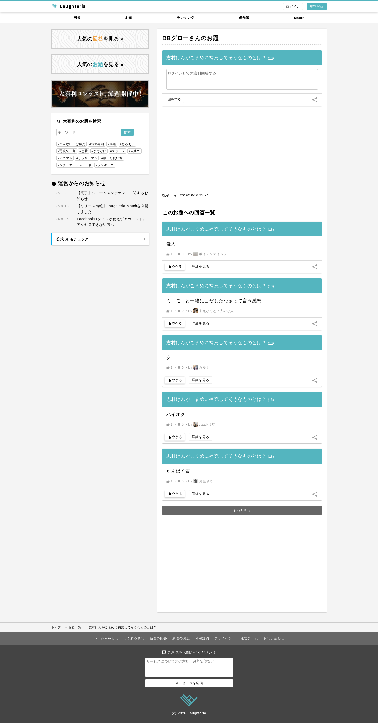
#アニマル (65, 158)
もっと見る (242, 510)
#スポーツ (117, 151)
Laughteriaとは (106, 638)
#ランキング (105, 165)
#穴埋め (134, 151)
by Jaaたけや (201, 424)
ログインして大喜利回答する (192, 73)
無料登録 (317, 6)
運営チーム (249, 638)
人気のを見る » (100, 39)
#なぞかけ (99, 151)
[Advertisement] (242, 152)
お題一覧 (74, 627)
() (271, 58)
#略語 (112, 144)
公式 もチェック (72, 239)
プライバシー (225, 638)
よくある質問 (133, 638)
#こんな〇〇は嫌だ (71, 144)
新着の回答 (158, 638)
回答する (174, 99)
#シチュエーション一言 (75, 165)
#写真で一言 (67, 151)
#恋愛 (83, 151)
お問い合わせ (273, 638)
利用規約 (202, 638)
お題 (128, 18)
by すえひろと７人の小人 (211, 310)
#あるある (127, 144)
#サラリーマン (87, 158)
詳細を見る (200, 266)
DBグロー (175, 38)
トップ (56, 627)
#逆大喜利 (96, 144)
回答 (76, 18)
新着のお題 (181, 638)
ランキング (185, 18)
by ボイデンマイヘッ (207, 254)
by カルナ (198, 367)
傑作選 (244, 18)
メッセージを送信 (189, 686)
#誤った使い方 (112, 158)
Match (299, 18)
